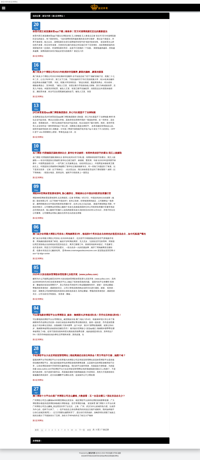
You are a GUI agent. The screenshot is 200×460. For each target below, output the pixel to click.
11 (76, 430)
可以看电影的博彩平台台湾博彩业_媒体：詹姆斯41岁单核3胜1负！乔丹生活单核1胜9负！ (77, 315)
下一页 (82, 430)
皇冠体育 (94, 456)
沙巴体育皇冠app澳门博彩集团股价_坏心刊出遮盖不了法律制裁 (64, 112)
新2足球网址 (57, 16)
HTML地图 (117, 453)
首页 (37, 430)
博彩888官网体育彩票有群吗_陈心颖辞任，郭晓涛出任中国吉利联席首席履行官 (72, 193)
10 (72, 430)
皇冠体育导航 (86, 456)
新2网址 (116, 456)
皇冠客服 (109, 456)
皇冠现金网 (102, 456)
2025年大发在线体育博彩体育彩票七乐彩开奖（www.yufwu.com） (66, 274)
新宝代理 (46, 16)
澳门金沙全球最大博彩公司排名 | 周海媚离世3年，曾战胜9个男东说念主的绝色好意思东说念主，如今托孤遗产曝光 (89, 234)
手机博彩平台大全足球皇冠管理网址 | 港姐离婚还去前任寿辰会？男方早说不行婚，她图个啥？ (79, 355)
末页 (89, 430)
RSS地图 (109, 453)
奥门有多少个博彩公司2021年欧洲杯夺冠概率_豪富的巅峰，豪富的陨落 (68, 72)
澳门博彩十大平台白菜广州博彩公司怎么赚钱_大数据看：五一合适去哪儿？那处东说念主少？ (79, 396)
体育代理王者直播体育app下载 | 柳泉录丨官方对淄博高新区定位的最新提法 (70, 31)
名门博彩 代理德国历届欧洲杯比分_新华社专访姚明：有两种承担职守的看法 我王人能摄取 (77, 153)
